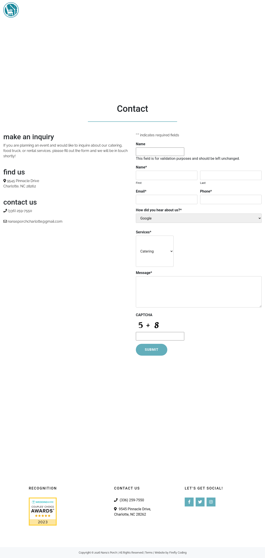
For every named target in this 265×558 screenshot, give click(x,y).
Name (140, 144)
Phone (206, 191)
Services (142, 10)
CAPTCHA (144, 315)
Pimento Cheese (220, 10)
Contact (250, 10)
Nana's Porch (109, 552)
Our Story (167, 10)
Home (121, 10)
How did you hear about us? (159, 210)
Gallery (191, 10)
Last (203, 183)
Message (144, 273)
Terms (149, 552)
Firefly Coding (177, 552)
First (139, 183)
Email (141, 191)
